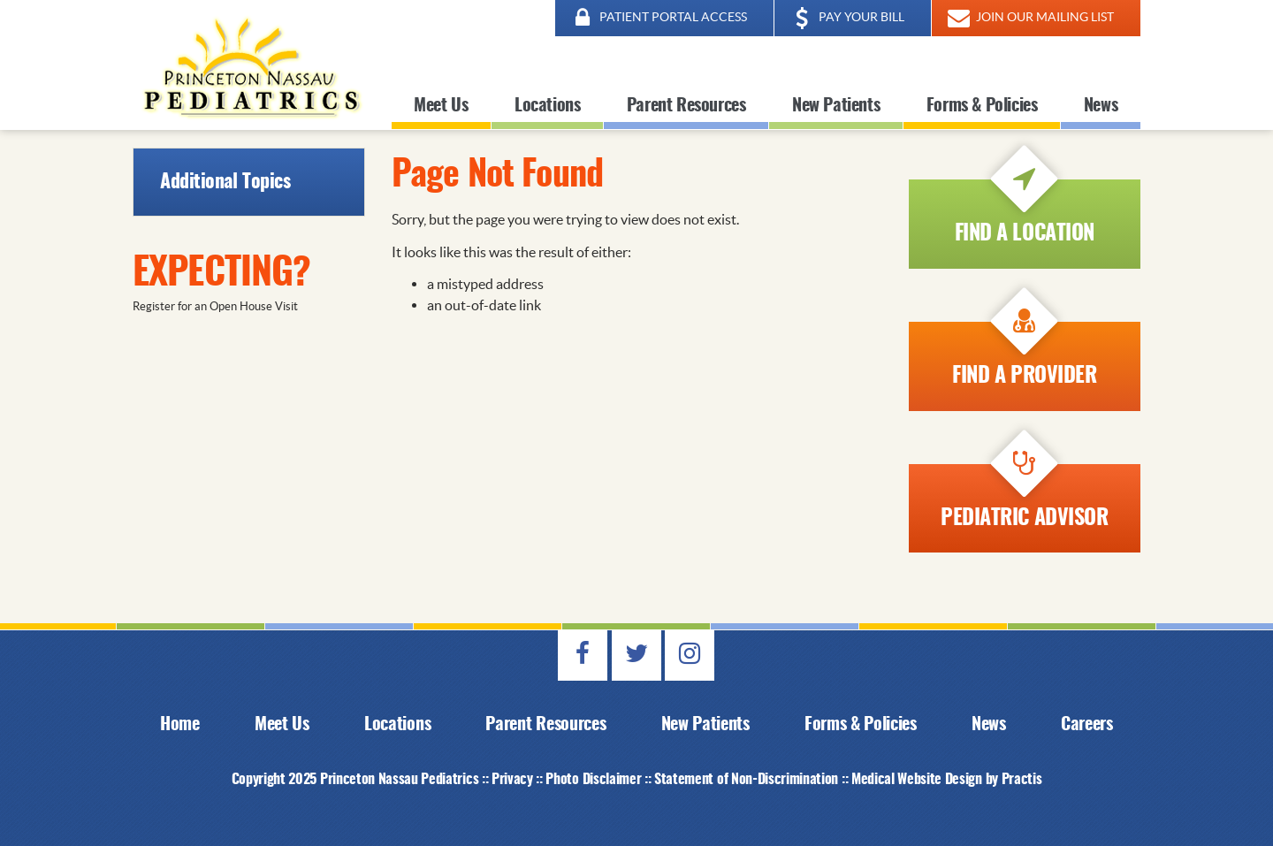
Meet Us (441, 106)
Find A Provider (1024, 354)
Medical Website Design (916, 780)
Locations (547, 106)
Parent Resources (686, 106)
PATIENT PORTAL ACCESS (657, 18)
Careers (1087, 725)
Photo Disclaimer (593, 780)
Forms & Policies (982, 106)
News (1100, 106)
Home (180, 725)
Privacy (512, 780)
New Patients (836, 106)
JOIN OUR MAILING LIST (1029, 18)
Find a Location (1024, 212)
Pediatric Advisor (1024, 497)
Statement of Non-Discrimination (746, 780)
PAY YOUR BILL (846, 18)
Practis (1022, 780)
